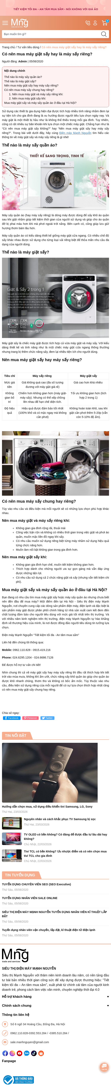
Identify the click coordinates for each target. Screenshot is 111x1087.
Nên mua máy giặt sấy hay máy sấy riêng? (31, 85)
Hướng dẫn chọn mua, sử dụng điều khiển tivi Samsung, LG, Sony (47, 806)
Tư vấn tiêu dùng (28, 47)
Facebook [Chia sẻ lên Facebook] (11, 717)
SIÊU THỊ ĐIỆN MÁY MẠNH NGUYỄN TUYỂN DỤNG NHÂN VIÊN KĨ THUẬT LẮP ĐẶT (54, 914)
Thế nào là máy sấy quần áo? (23, 77)
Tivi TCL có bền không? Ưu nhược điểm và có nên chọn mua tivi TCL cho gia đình (65, 853)
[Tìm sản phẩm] (55, 34)
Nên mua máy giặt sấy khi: (29, 98)
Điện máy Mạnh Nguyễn (75, 133)
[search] (103, 34)
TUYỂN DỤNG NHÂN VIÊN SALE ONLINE (29, 898)
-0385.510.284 (58, 1033)
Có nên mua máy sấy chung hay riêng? (29, 89)
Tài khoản (95, 23)
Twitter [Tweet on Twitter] (46, 717)
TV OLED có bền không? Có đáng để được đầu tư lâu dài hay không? (65, 836)
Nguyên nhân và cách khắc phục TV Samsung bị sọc (60, 819)
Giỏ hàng (105, 23)
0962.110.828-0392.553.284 (28, 1033)
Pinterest (30, 717)
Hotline (87, 23)
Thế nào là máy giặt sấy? (20, 81)
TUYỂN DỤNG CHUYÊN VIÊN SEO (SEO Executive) (36, 884)
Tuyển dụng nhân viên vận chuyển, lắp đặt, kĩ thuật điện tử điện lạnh (48, 930)
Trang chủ (8, 47)
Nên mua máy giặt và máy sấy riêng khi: (37, 94)
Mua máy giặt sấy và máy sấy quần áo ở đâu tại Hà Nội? (40, 102)
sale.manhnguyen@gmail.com (29, 1042)
